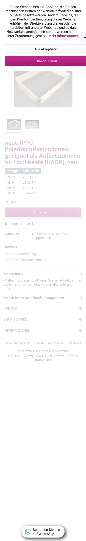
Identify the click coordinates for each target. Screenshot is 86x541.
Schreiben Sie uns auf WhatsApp (42, 532)
